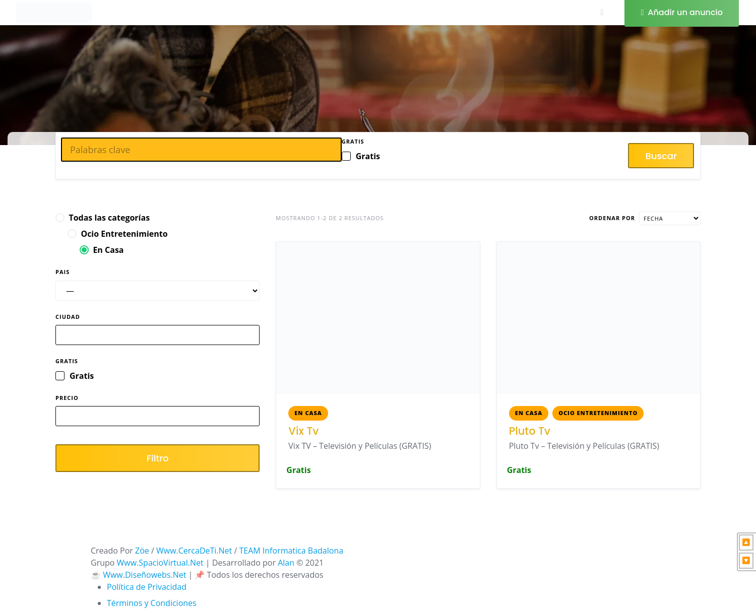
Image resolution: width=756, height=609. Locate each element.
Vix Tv (303, 431)
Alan (286, 562)
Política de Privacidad (146, 586)
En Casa (308, 413)
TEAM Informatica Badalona (291, 550)
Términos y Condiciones (152, 602)
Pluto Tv (529, 431)
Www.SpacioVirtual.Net (160, 562)
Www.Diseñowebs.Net (144, 574)
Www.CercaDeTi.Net (194, 550)
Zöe (142, 550)
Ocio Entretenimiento (598, 413)
